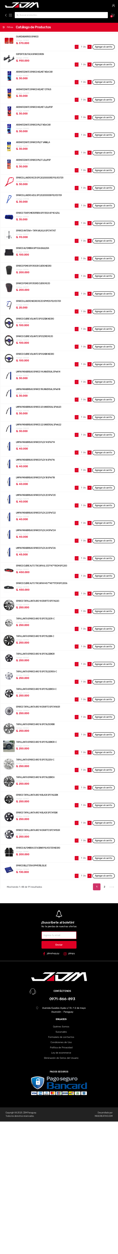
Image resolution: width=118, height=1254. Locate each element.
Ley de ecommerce (61, 1052)
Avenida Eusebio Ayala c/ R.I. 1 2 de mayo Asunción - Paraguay (61, 1010)
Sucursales (61, 1031)
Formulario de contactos (61, 1037)
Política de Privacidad (61, 1047)
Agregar (103, 47)
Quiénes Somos (61, 1026)
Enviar (59, 944)
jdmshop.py (51, 953)
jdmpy (69, 953)
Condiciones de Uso (61, 1042)
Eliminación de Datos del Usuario (61, 1058)
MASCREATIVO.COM (104, 1116)
